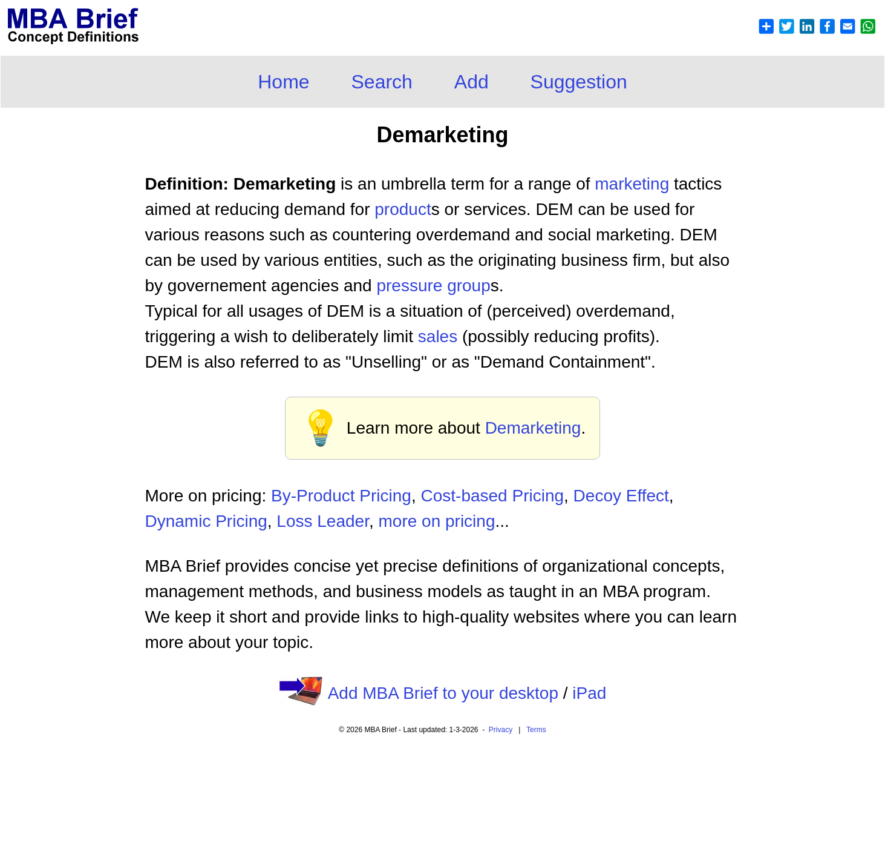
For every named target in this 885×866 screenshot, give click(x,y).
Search (382, 82)
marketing (632, 183)
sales (437, 336)
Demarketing (533, 427)
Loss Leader (322, 521)
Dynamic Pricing (206, 521)
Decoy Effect (621, 495)
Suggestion (579, 82)
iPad (589, 693)
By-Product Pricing (341, 495)
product (402, 209)
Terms (536, 730)
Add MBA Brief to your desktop (443, 693)
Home (283, 82)
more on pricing (436, 521)
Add (471, 82)
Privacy (500, 730)
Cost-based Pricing (492, 495)
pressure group (433, 285)
